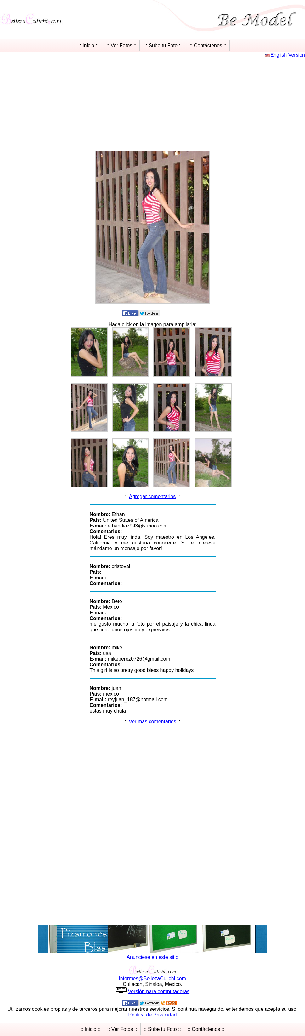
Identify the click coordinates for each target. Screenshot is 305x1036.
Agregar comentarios (152, 496)
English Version (287, 55)
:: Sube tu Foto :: (163, 45)
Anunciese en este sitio (152, 957)
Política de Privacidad (152, 1014)
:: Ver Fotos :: (121, 45)
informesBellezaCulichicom (152, 978)
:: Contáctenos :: (208, 45)
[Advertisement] (152, 102)
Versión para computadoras (158, 991)
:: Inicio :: (88, 45)
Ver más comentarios (152, 721)
